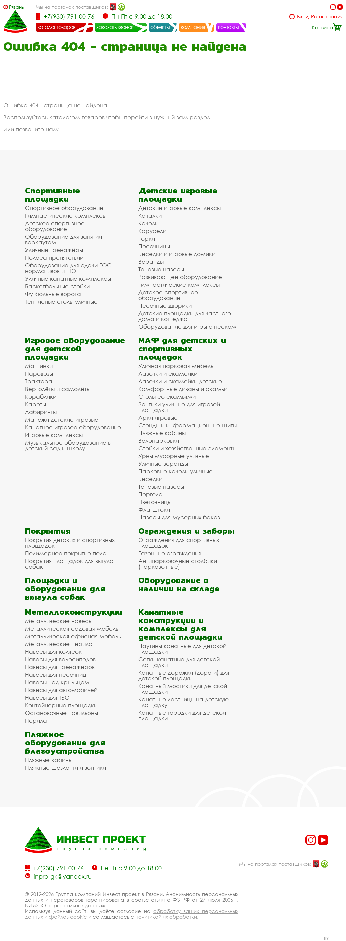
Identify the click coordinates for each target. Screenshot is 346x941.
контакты (228, 27)
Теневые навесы (161, 269)
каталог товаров (56, 27)
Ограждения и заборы (186, 531)
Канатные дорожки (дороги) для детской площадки (183, 675)
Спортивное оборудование (64, 208)
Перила (36, 720)
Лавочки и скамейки (167, 373)
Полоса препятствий (54, 257)
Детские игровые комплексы (179, 208)
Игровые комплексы (54, 435)
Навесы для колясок (53, 651)
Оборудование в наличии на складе (179, 584)
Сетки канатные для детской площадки (179, 662)
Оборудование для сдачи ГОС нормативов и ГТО (68, 268)
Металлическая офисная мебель (73, 636)
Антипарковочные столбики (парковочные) (177, 563)
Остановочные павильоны (61, 713)
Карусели (152, 231)
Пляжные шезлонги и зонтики (65, 767)
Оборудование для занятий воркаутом (63, 239)
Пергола (150, 494)
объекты (160, 27)
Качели (148, 223)
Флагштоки (154, 509)
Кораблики (40, 396)
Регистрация (327, 16)
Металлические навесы (58, 621)
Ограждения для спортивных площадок (178, 542)
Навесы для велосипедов (60, 659)
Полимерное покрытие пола (66, 553)
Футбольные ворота (53, 294)
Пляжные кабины (162, 433)
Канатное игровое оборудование (73, 427)
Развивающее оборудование (180, 277)
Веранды (151, 261)
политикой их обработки (166, 917)
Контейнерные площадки (61, 705)
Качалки (150, 215)
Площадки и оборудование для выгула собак (65, 588)
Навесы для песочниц (55, 674)
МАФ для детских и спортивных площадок (182, 348)
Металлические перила (59, 644)
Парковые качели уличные (175, 471)
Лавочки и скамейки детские (180, 381)
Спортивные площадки (52, 194)
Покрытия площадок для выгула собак (69, 563)
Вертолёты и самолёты (57, 389)
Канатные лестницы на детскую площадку (183, 702)
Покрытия (48, 531)
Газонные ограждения (169, 553)
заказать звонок (115, 27)
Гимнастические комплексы (65, 215)
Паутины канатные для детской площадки (182, 648)
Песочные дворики (165, 305)
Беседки (150, 479)
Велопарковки (158, 440)
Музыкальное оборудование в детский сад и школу (68, 445)
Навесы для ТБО (47, 697)
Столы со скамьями (167, 396)
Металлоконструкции (73, 612)
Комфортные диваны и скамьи (182, 389)
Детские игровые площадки (177, 194)
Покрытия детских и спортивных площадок (70, 542)
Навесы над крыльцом (57, 682)
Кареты (35, 404)
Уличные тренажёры (54, 250)
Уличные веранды (163, 463)
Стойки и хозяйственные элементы (187, 448)
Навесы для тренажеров (60, 667)
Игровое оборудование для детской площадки (75, 348)
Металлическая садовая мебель (71, 628)
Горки (146, 238)
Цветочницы (154, 502)
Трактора (38, 381)
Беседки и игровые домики (176, 254)
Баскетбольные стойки (57, 286)
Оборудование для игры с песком (187, 326)
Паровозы (39, 373)
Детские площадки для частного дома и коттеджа (184, 316)
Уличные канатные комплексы (68, 278)
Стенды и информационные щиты (187, 425)
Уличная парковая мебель (175, 366)
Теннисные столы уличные (61, 301)
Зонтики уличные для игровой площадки (179, 407)
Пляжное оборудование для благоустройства (65, 742)
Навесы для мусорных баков (179, 517)
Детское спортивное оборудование (55, 226)
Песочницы (154, 246)
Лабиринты (41, 412)
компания (193, 27)
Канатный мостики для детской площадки (182, 688)
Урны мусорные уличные (173, 456)
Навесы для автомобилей (61, 690)
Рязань (16, 7)
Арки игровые (158, 417)
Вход (303, 16)
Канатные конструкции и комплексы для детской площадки (180, 624)
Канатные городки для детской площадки (182, 715)
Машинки (39, 366)
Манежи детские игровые (61, 419)
